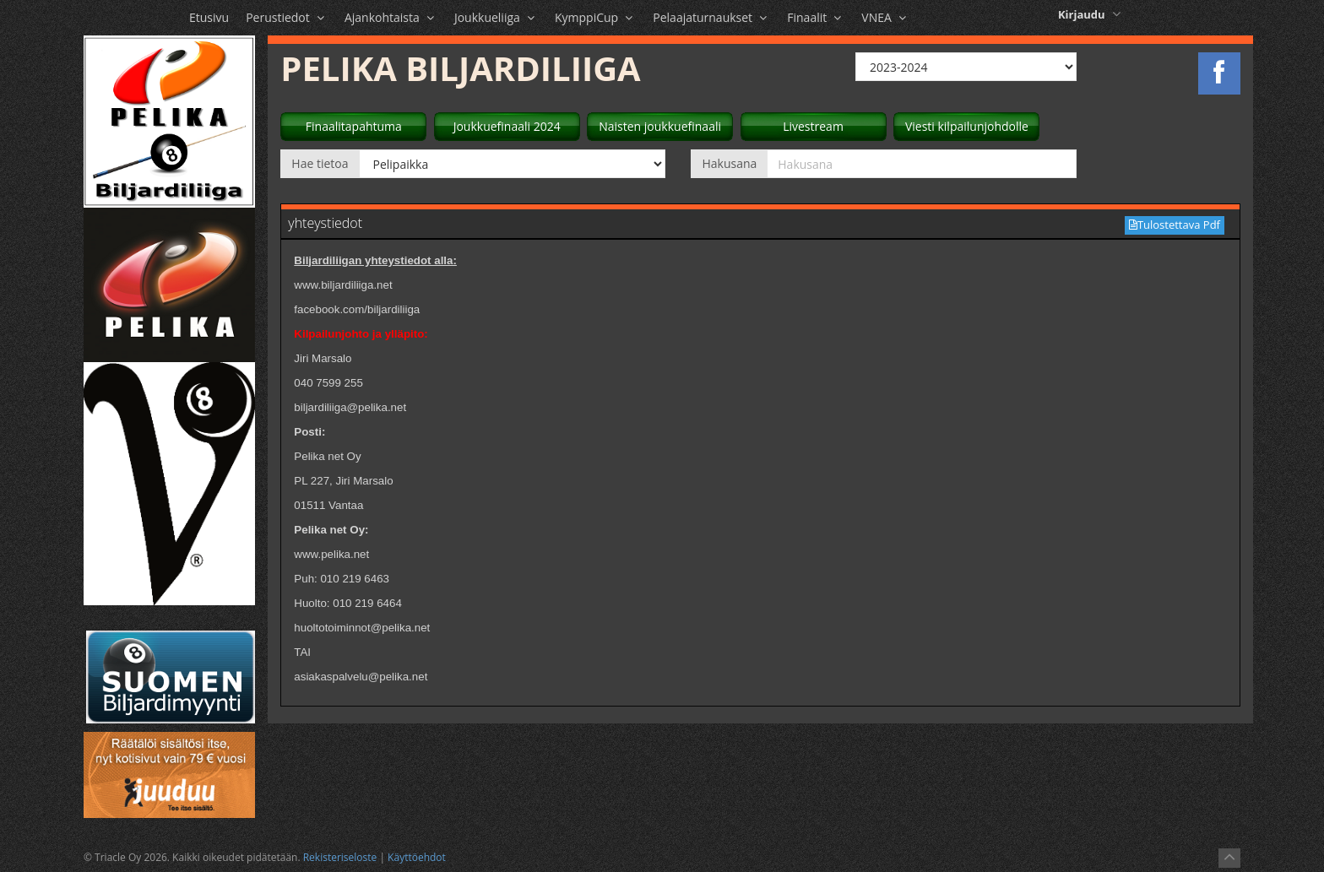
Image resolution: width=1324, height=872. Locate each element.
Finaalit (815, 17)
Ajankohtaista (391, 17)
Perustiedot (287, 17)
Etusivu (209, 17)
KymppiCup (595, 17)
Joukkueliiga (496, 17)
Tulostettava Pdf (1174, 224)
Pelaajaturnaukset (711, 17)
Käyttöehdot (417, 857)
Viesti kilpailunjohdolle (966, 126)
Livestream (813, 126)
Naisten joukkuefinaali (660, 126)
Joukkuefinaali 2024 (507, 126)
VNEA (885, 17)
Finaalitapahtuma (354, 126)
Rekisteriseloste (340, 857)
